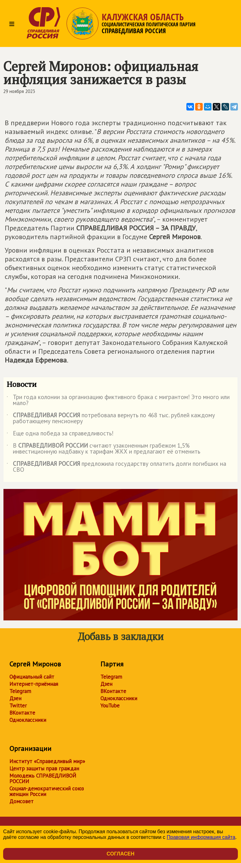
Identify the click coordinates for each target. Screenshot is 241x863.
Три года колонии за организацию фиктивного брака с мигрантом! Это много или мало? (118, 400)
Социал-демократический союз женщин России (46, 791)
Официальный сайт (31, 677)
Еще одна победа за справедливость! (60, 434)
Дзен (15, 698)
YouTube (110, 705)
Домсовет (21, 801)
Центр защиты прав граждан (44, 768)
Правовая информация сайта (201, 837)
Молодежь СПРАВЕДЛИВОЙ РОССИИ (42, 778)
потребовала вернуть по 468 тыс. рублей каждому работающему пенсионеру (111, 418)
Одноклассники (27, 720)
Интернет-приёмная (33, 684)
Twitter (18, 705)
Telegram (20, 691)
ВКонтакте (22, 713)
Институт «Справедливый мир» (47, 761)
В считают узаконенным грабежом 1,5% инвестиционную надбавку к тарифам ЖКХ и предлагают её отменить (103, 449)
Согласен (120, 853)
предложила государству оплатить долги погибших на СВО (116, 467)
